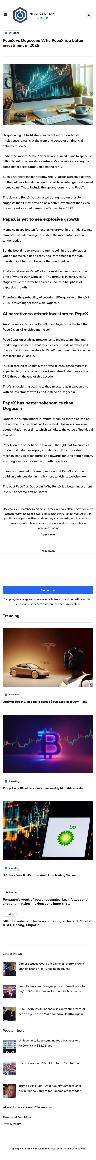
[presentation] (48, 574)
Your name (48, 538)
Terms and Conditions (17, 1117)
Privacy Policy (12, 1124)
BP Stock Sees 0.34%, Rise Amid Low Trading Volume (39, 875)
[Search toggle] (89, 15)
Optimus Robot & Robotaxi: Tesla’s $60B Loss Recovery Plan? (45, 702)
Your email (48, 554)
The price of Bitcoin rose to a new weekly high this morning (44, 788)
